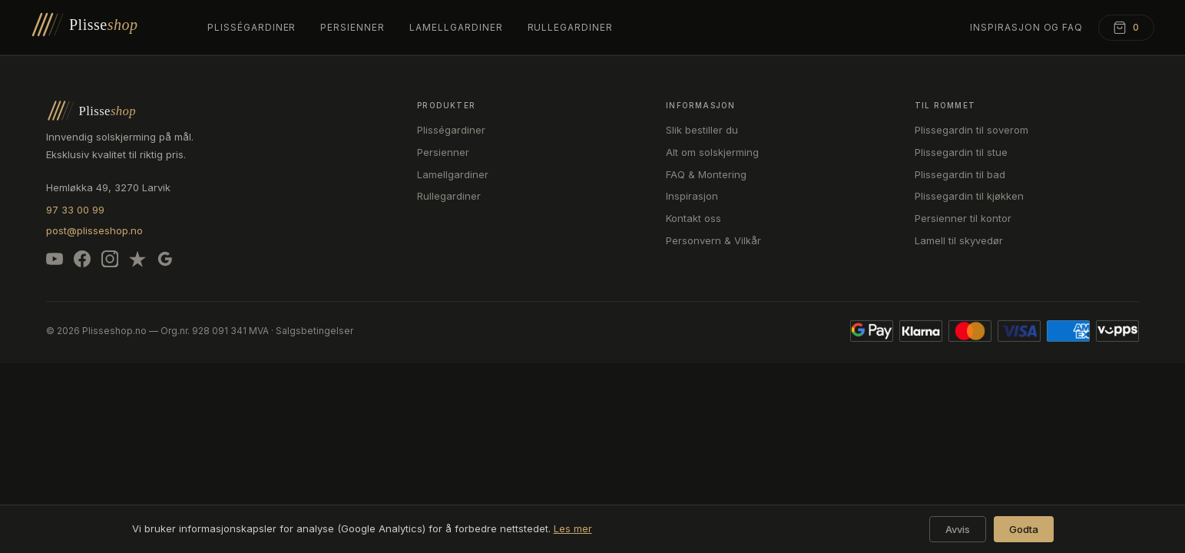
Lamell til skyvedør (959, 240)
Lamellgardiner (455, 27)
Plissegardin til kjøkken (969, 196)
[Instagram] (109, 261)
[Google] (165, 261)
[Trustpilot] (137, 261)
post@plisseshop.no (94, 230)
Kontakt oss (693, 218)
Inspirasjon (692, 196)
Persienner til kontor (963, 218)
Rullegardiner (570, 27)
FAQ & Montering (706, 174)
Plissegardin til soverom (971, 130)
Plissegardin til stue (961, 152)
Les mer (573, 528)
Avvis (957, 529)
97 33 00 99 (75, 210)
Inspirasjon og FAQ (1026, 27)
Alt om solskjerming (712, 152)
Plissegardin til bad (960, 174)
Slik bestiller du (702, 130)
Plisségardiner (251, 27)
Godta (1023, 529)
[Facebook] (82, 261)
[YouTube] (54, 261)
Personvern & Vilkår (713, 240)
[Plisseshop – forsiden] (104, 28)
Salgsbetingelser (314, 330)
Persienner (352, 27)
